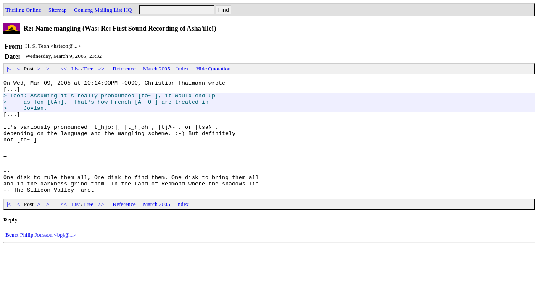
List (75, 68)
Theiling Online (23, 10)
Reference (124, 68)
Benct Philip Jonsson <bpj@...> (41, 257)
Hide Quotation (213, 68)
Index (182, 68)
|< (9, 68)
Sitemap (57, 10)
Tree (88, 68)
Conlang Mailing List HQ (103, 10)
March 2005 (156, 68)
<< (64, 68)
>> (101, 68)
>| (48, 68)
